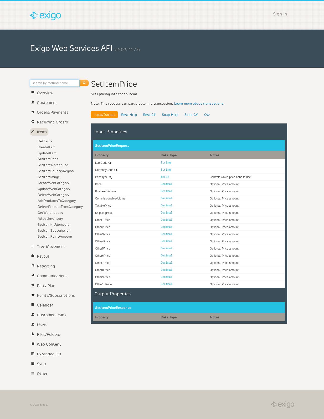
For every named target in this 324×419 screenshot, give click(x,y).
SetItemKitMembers (53, 224)
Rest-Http (129, 114)
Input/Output (104, 114)
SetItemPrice (48, 159)
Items (39, 131)
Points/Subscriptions (53, 295)
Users (39, 324)
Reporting (43, 266)
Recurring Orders (49, 122)
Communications (49, 275)
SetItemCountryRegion (56, 171)
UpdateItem (47, 153)
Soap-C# (191, 114)
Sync (38, 363)
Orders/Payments (49, 112)
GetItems (45, 141)
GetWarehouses (50, 212)
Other (39, 373)
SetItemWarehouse (53, 165)
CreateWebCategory (53, 183)
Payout (40, 256)
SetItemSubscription (54, 230)
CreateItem (46, 147)
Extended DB (46, 354)
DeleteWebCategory (53, 195)
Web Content (46, 344)
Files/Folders (45, 334)
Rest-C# (149, 114)
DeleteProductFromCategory (60, 206)
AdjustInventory (50, 218)
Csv (207, 114)
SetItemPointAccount (55, 236)
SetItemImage (49, 177)
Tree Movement (48, 246)
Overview (42, 92)
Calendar (42, 305)
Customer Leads (48, 314)
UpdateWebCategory (54, 189)
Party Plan (43, 285)
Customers (44, 102)
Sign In (280, 14)
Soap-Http (170, 114)
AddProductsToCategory (57, 201)
